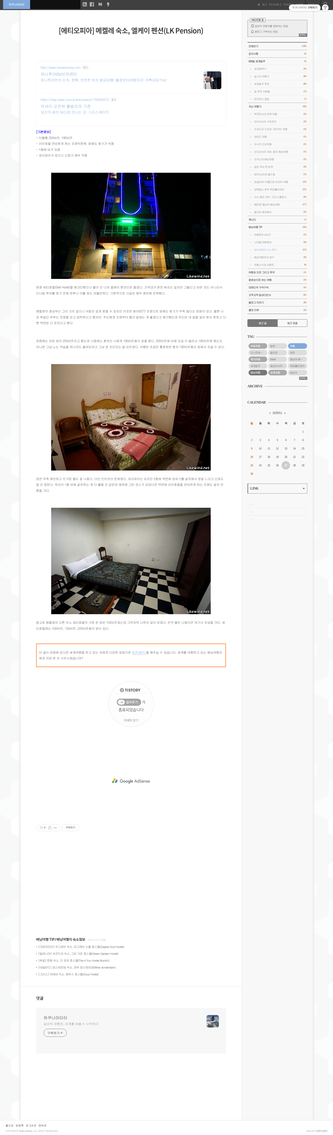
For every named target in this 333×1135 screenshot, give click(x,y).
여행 (292, 346)
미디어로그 (275, 4)
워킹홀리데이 (297, 366)
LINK (277, 488)
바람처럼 (255, 346)
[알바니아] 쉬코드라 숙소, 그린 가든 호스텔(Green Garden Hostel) (78, 953)
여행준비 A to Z (280, 234)
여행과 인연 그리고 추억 (277, 272)
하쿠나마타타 (17, 4)
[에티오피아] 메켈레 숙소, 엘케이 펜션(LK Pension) (131, 30)
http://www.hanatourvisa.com (61, 67)
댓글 (40, 998)
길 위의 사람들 (280, 91)
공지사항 (277, 53)
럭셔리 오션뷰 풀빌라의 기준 (66, 106)
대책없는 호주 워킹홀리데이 (280, 189)
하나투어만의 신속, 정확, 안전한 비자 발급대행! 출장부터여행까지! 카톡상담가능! (104, 79)
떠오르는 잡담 (280, 99)
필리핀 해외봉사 (280, 212)
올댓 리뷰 (277, 310)
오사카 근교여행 (280, 144)
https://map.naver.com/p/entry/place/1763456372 (75, 100)
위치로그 (288, 4)
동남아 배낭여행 (298, 359)
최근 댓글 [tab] (292, 323)
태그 (264, 4)
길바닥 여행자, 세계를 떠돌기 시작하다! (71, 1023)
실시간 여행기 (280, 76)
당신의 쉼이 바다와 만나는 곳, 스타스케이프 (75, 112)
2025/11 (277, 413)
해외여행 (255, 359)
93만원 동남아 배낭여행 (280, 204)
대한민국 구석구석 (277, 287)
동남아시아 (276, 366)
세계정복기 (280, 69)
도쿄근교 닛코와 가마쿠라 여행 (280, 129)
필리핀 (274, 352)
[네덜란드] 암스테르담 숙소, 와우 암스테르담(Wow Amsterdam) (77, 967)
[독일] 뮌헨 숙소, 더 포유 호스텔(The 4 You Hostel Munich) (73, 960)
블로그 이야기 (277, 302)
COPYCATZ (321, 1131)
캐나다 (277, 219)
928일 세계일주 (277, 61)
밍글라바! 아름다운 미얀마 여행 (280, 182)
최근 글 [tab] (263, 323)
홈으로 (10, 1125)
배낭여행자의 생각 (280, 257)
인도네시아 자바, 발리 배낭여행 (280, 151)
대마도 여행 (280, 136)
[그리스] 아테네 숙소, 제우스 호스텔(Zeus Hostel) (68, 974)
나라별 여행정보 (280, 242)
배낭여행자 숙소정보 (70, 940)
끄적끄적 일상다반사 (277, 295)
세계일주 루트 (280, 84)
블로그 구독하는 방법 (266, 31)
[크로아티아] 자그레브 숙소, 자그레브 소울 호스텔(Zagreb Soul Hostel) (81, 947)
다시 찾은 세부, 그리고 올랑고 (280, 197)
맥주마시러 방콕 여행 (280, 114)
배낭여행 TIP (45, 940)
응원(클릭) (139, 652)
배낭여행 (255, 372)
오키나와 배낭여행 (280, 159)
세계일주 (255, 366)
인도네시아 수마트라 (280, 121)
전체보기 (277, 46)
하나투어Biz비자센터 (59, 74)
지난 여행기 (277, 106)
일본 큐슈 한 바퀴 (280, 167)
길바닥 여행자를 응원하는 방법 (271, 26)
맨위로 (43, 1125)
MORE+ (303, 35)
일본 (272, 346)
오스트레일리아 (259, 352)
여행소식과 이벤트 (280, 265)
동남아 (293, 372)
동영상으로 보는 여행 (277, 280)
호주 (292, 352)
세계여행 (275, 372)
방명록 (20, 1125)
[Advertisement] (131, 781)
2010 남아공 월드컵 (280, 174)
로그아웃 (31, 1125)
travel (273, 359)
